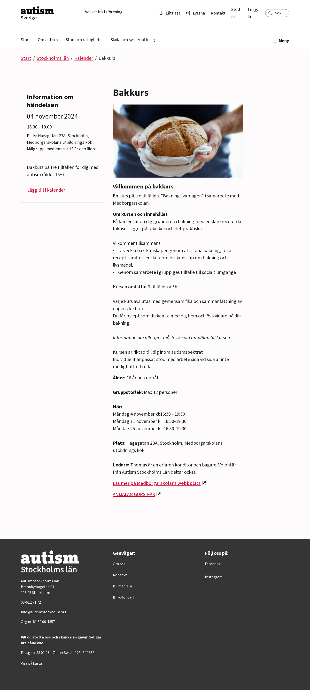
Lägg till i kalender (46, 190)
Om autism (48, 40)
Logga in (253, 13)
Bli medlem (122, 586)
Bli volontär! (123, 597)
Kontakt (218, 13)
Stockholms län (53, 58)
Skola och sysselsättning (133, 40)
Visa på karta (31, 663)
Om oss (119, 564)
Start (25, 40)
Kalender (83, 58)
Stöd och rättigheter (84, 40)
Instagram (214, 577)
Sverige (29, 18)
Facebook (213, 564)
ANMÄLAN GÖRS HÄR (134, 494)
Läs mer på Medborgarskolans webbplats (157, 483)
